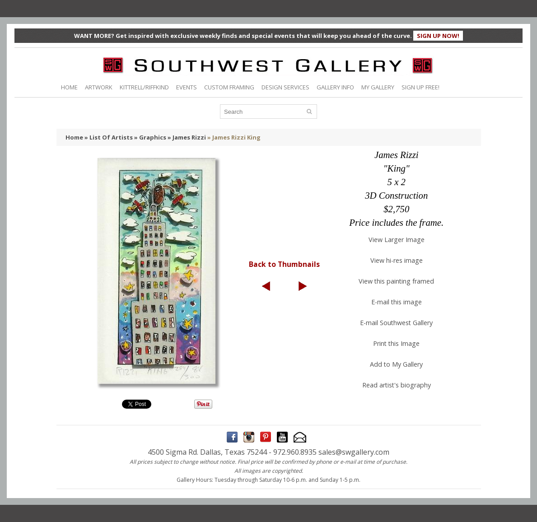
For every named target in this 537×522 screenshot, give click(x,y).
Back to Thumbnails (284, 264)
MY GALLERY (377, 87)
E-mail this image (396, 302)
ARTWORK (98, 87)
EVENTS (186, 87)
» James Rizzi (187, 137)
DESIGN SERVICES (285, 87)
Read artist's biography (396, 385)
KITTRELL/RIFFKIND (144, 87)
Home (74, 137)
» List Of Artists (108, 137)
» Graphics (150, 137)
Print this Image (396, 343)
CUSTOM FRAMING (229, 87)
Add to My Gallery (396, 364)
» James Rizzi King (234, 137)
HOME (69, 87)
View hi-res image (396, 260)
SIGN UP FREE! (420, 87)
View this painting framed (396, 281)
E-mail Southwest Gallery (396, 322)
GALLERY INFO (335, 87)
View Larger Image (397, 239)
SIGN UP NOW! (438, 36)
